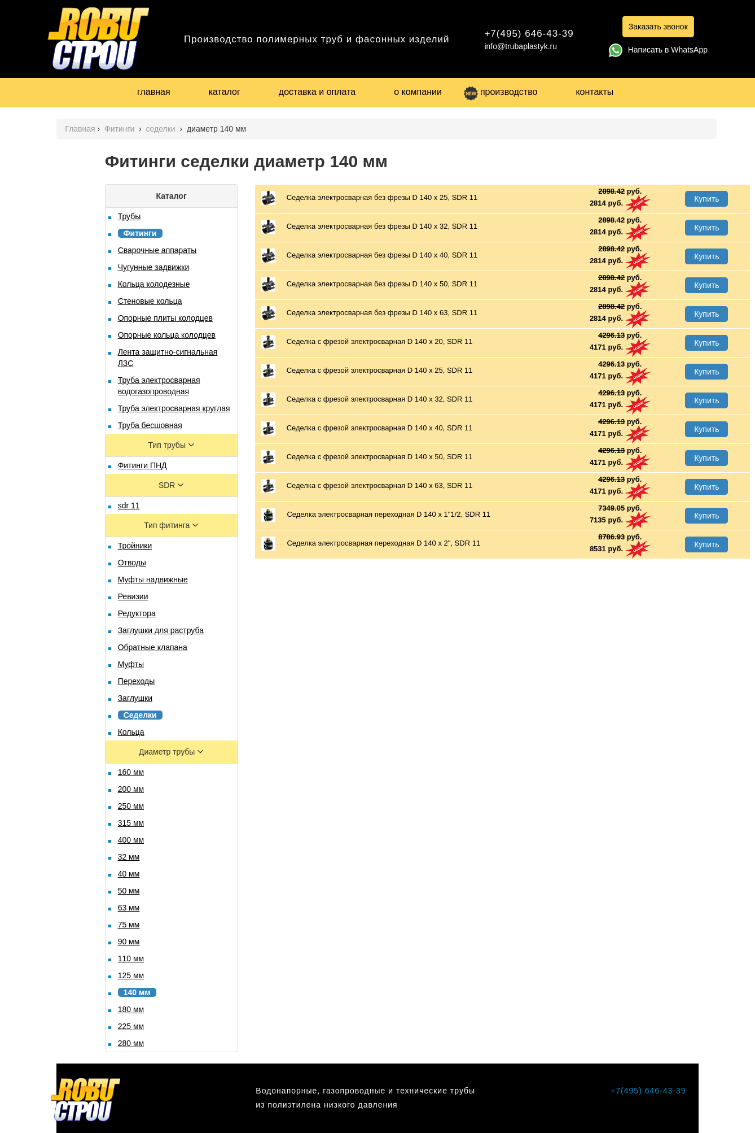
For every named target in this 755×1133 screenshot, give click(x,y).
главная (153, 92)
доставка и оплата (317, 92)
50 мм (129, 890)
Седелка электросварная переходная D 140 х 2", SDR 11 (370, 544)
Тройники (135, 545)
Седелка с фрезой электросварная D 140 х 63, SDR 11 (367, 486)
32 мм (129, 856)
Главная (80, 128)
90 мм (129, 941)
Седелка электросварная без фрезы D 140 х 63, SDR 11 (369, 313)
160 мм (131, 772)
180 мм (131, 1009)
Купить (706, 198)
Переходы (136, 681)
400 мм (131, 839)
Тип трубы (167, 445)
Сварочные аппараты (157, 250)
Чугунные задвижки (154, 267)
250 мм (131, 805)
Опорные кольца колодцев (167, 334)
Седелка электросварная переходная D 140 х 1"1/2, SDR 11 (376, 515)
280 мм (131, 1043)
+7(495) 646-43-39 (528, 33)
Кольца (131, 732)
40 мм (129, 873)
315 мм (131, 822)
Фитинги (120, 128)
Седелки (140, 715)
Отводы (132, 562)
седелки (162, 128)
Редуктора (137, 613)
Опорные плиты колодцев (165, 318)
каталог (224, 92)
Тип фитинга (168, 525)
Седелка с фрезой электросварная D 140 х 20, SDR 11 (367, 342)
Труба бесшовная (150, 425)
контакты (594, 92)
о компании (418, 92)
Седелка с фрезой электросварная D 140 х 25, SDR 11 (367, 371)
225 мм (131, 1026)
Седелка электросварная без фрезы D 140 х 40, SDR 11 (369, 256)
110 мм (131, 958)
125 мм (131, 975)
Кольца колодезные (154, 284)
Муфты (131, 664)
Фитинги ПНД (142, 465)
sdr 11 (129, 505)
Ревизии (133, 596)
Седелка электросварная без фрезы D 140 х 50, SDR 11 (369, 284)
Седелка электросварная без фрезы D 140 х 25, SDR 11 (369, 198)
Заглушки (135, 698)
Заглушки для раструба (161, 630)
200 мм (131, 789)
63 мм (129, 907)
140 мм (137, 992)
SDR (168, 485)
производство (500, 92)
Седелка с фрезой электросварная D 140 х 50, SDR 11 (367, 457)
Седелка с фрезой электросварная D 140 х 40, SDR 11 (367, 428)
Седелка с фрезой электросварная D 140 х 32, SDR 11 (367, 400)
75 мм (129, 924)
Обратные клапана (152, 647)
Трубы (129, 216)
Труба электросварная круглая (174, 408)
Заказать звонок (658, 26)
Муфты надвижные (153, 579)
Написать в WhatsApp (658, 49)
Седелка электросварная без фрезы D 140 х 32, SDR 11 (369, 227)
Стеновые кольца (150, 301)
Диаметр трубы (168, 751)
